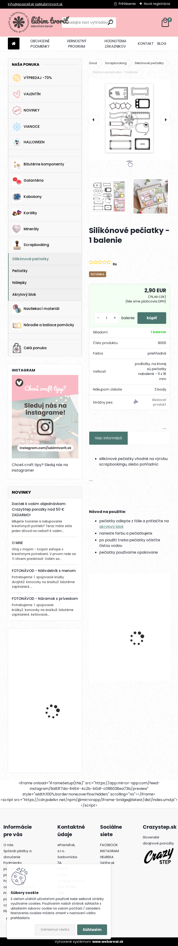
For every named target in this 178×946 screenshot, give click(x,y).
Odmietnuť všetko (55, 929)
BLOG (161, 43)
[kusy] (106, 318)
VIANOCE (26, 127)
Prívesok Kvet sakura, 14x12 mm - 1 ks (150, 633)
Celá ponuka (29, 348)
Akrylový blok (24, 294)
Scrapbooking (30, 245)
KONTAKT (146, 43)
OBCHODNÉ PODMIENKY (40, 44)
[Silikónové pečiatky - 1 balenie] (129, 119)
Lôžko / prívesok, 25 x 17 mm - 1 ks (57, 741)
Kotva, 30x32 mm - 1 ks (57, 651)
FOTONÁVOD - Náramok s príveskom (45, 598)
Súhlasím (92, 929)
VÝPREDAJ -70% (32, 78)
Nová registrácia (157, 3)
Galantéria (28, 180)
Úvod (93, 63)
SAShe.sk (107, 863)
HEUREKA (107, 857)
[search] (110, 22)
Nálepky (19, 282)
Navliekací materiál (35, 309)
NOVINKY (25, 110)
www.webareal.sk (107, 941)
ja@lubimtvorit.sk (49, 4)
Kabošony (27, 197)
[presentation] (93, 119)
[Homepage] (13, 44)
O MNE (17, 542)
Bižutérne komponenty (38, 164)
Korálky (24, 213)
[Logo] (40, 22)
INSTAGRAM (109, 851)
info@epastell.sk (21, 4)
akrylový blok (111, 526)
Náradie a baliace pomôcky (43, 325)
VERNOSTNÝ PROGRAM (76, 44)
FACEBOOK (109, 845)
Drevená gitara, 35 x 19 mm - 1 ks (57, 696)
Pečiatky (20, 270)
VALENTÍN (26, 94)
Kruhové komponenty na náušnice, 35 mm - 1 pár (108, 633)
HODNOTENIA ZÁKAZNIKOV (115, 44)
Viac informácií (108, 438)
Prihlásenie (127, 3)
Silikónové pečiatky (30, 259)
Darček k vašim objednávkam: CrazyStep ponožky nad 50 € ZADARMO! (39, 509)
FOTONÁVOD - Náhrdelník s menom (44, 570)
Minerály (25, 229)
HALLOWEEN (28, 142)
